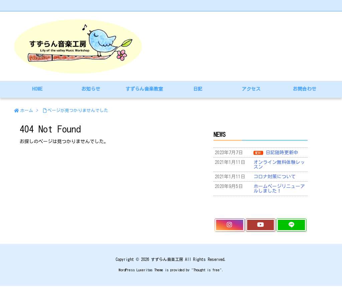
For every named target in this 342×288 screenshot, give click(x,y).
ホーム (26, 110)
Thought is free (206, 270)
